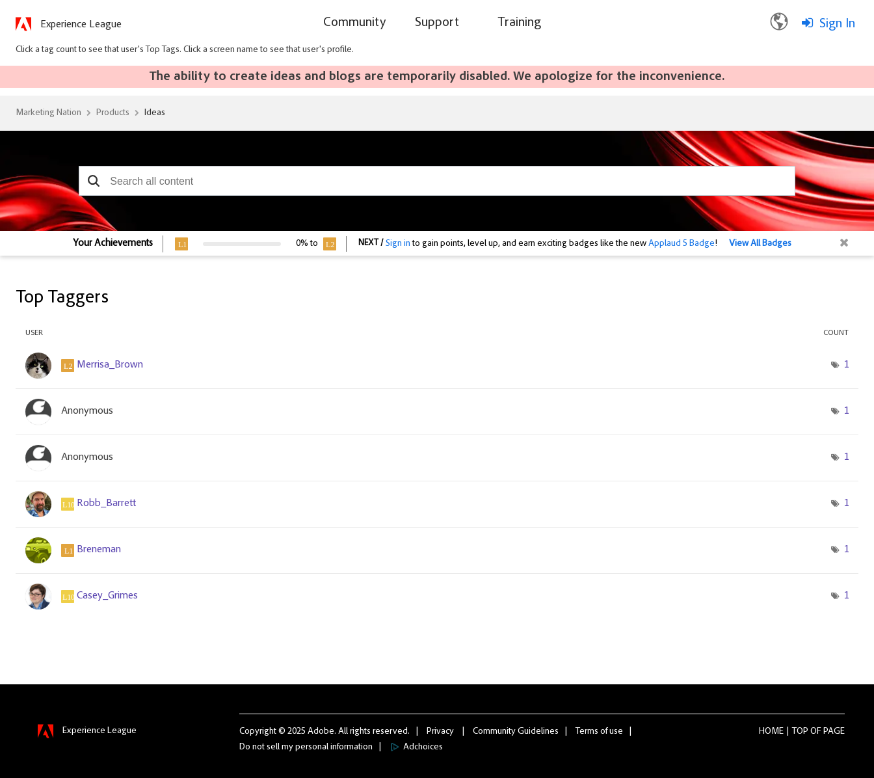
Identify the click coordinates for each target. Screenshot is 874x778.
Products (112, 113)
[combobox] (437, 181)
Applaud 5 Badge (681, 243)
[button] (93, 181)
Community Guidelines (516, 731)
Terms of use (599, 731)
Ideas (154, 113)
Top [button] (800, 731)
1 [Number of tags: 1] (846, 365)
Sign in (398, 243)
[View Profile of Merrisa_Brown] (110, 365)
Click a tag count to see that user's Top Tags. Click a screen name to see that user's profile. (185, 50)
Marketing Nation (48, 113)
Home (771, 731)
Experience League (81, 25)
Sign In (837, 24)
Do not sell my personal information (306, 747)
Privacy (440, 731)
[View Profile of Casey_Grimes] (107, 596)
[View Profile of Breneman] (99, 549)
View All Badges (760, 243)
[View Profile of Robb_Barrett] (106, 503)
